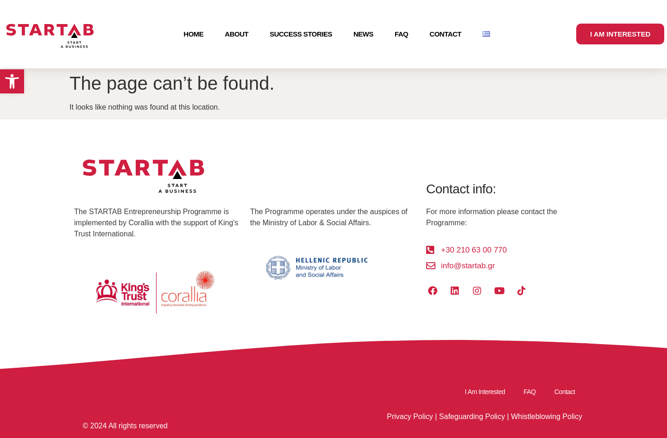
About (236, 34)
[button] (12, 81)
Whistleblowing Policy (546, 416)
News (363, 34)
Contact (445, 34)
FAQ (401, 34)
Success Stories (301, 34)
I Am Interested (485, 391)
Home (193, 34)
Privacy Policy (410, 416)
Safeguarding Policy (472, 416)
